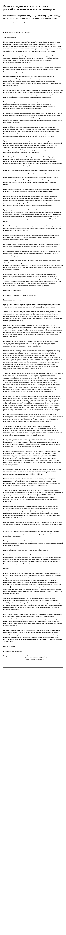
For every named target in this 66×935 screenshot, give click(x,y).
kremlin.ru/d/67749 (40, 659)
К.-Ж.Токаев (7, 295)
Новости (40, 656)
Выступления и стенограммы (49, 656)
